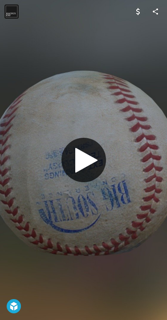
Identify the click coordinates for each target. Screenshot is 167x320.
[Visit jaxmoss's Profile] (11, 11)
